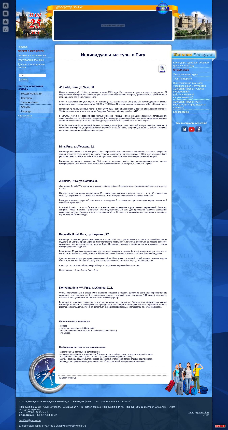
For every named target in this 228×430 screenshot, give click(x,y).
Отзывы (26, 106)
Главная (22, 46)
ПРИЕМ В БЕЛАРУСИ (31, 51)
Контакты (26, 98)
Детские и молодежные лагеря (31, 66)
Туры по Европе (182, 78)
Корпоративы (181, 111)
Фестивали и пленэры (31, 59)
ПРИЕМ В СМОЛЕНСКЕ (32, 55)
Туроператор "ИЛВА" (68, 7)
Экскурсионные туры (185, 74)
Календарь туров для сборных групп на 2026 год (191, 64)
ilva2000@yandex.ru (30, 420)
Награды (26, 111)
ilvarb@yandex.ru (76, 425)
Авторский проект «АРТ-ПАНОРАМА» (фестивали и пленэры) (189, 104)
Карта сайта (25, 115)
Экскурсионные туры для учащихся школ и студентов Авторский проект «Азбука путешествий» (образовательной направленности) (189, 90)
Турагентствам (29, 102)
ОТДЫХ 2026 (181, 69)
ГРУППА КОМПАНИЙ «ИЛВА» (31, 88)
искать (24, 79)
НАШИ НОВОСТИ (31, 93)
